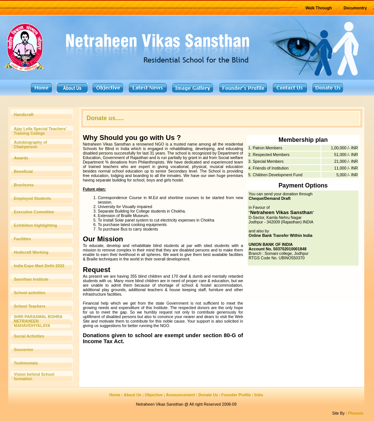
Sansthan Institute (31, 279)
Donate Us (208, 395)
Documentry (355, 8)
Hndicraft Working (31, 252)
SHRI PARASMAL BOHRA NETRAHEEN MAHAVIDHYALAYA (38, 321)
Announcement (180, 395)
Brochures (24, 185)
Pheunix (356, 413)
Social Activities (29, 336)
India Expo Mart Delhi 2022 (39, 265)
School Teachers (30, 306)
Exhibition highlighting (35, 225)
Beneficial (23, 171)
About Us (132, 395)
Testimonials (26, 363)
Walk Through (319, 8)
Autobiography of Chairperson (30, 144)
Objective (154, 395)
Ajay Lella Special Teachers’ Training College (40, 130)
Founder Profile (236, 395)
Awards (21, 158)
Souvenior (23, 349)
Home (114, 395)
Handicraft (24, 114)
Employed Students (32, 198)
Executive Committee (34, 212)
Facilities (22, 239)
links (258, 395)
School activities (29, 292)
